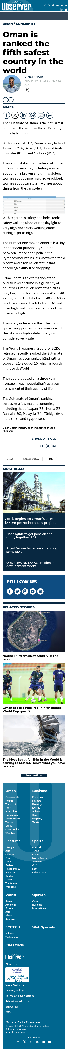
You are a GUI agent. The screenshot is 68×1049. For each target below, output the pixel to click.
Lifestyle (9, 847)
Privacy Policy (14, 990)
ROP (8, 808)
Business (37, 904)
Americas (10, 904)
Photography (12, 869)
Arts (7, 851)
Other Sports (39, 872)
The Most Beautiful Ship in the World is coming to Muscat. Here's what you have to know (34, 763)
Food (8, 858)
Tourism (9, 822)
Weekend (10, 886)
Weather (10, 833)
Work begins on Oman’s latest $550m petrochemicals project (30, 521)
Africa (8, 915)
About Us (11, 964)
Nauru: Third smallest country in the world (30, 657)
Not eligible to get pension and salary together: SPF (29, 535)
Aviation (36, 811)
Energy (36, 808)
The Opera (11, 883)
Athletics (37, 861)
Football (36, 847)
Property (37, 818)
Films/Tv (10, 872)
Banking (37, 804)
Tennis (35, 851)
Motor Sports (39, 858)
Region (9, 901)
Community (12, 829)
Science (9, 933)
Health (9, 800)
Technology (11, 937)
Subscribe (12, 1006)
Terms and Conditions (19, 996)
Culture (9, 854)
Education (11, 811)
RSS (8, 1012)
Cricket (36, 854)
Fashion (9, 865)
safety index (31, 459)
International (39, 908)
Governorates (12, 797)
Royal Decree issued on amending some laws (31, 550)
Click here (8, 431)
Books (9, 876)
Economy (37, 797)
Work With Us (14, 985)
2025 (51, 459)
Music (8, 879)
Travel (8, 861)
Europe (9, 908)
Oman (8, 23)
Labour (9, 825)
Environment (12, 818)
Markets (36, 800)
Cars (34, 815)
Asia (7, 912)
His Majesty (11, 815)
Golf (34, 865)
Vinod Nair (33, 77)
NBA (34, 869)
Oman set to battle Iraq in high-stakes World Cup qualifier (32, 709)
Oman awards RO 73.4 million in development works (30, 564)
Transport (10, 804)
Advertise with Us (17, 1001)
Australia (10, 919)
